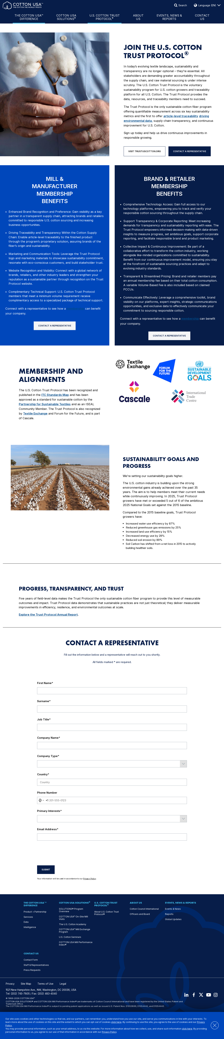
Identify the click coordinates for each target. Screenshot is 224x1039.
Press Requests (32, 970)
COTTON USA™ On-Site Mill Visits (73, 917)
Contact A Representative (189, 151)
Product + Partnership (35, 912)
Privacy (10, 983)
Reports (169, 914)
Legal (63, 983)
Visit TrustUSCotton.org (144, 151)
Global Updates (173, 919)
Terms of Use (45, 983)
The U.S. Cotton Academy (72, 924)
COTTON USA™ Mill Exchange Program (74, 930)
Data (26, 922)
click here (116, 1022)
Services (28, 917)
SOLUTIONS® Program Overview (71, 910)
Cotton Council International (144, 909)
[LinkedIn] (184, 994)
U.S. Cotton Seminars (70, 937)
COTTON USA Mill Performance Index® (75, 943)
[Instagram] (215, 994)
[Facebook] (192, 994)
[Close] (213, 1025)
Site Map (26, 983)
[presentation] (64, 853)
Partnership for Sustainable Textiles (45, 404)
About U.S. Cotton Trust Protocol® (106, 913)
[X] (200, 994)
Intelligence (30, 927)
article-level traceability (180, 116)
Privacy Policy (109, 1032)
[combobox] (42, 800)
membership (75, 308)
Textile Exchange (35, 413)
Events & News (173, 909)
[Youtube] (208, 994)
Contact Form (31, 960)
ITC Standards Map (55, 395)
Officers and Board (140, 914)
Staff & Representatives (36, 965)
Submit (46, 869)
